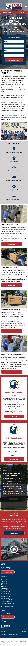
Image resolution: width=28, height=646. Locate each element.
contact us (11, 117)
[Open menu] (26, 6)
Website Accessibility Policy (20, 642)
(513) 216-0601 (5, 613)
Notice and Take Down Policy (8, 642)
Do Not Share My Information (13, 641)
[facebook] (2, 621)
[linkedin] (5, 621)
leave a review (14, 491)
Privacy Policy (3, 641)
